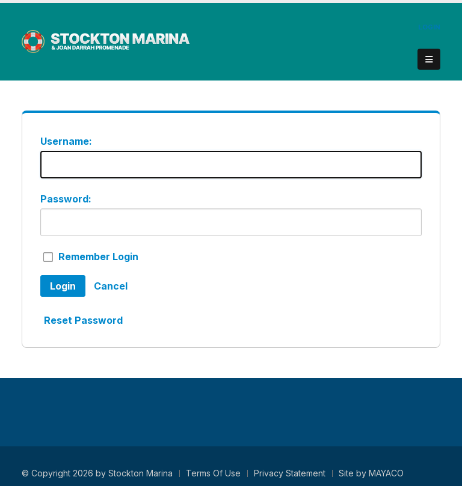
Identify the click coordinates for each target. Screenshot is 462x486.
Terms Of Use (213, 473)
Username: (66, 141)
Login (429, 27)
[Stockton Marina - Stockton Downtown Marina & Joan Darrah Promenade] (106, 41)
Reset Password (83, 320)
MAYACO (386, 473)
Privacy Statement (289, 473)
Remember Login (98, 257)
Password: (65, 199)
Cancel (111, 286)
